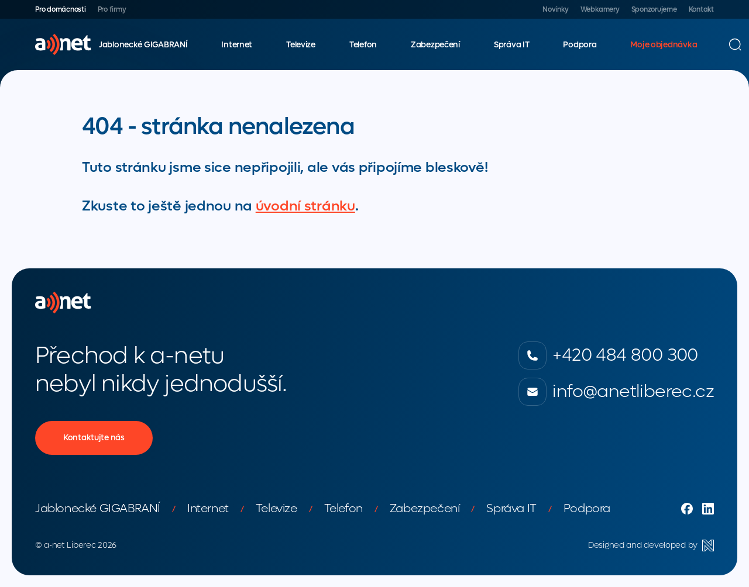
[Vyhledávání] (735, 44)
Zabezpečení (435, 44)
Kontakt (701, 9)
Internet (236, 44)
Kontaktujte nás (94, 437)
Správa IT (511, 44)
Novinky (555, 9)
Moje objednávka (663, 44)
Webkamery (600, 9)
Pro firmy (112, 9)
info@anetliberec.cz (616, 392)
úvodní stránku (305, 206)
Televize (300, 44)
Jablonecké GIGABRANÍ (143, 44)
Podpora (579, 44)
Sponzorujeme (654, 9)
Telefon (363, 44)
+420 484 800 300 (608, 355)
